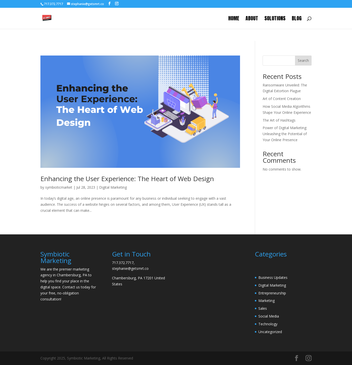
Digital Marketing (113, 187)
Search (303, 60)
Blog (297, 19)
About (252, 19)
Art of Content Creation (282, 98)
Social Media (268, 316)
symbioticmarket (58, 187)
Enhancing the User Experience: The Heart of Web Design (127, 178)
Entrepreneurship (272, 293)
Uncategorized (270, 331)
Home (233, 19)
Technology (267, 324)
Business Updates (272, 277)
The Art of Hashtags (279, 120)
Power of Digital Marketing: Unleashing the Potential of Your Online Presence (285, 133)
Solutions (274, 19)
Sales (262, 308)
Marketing (266, 300)
